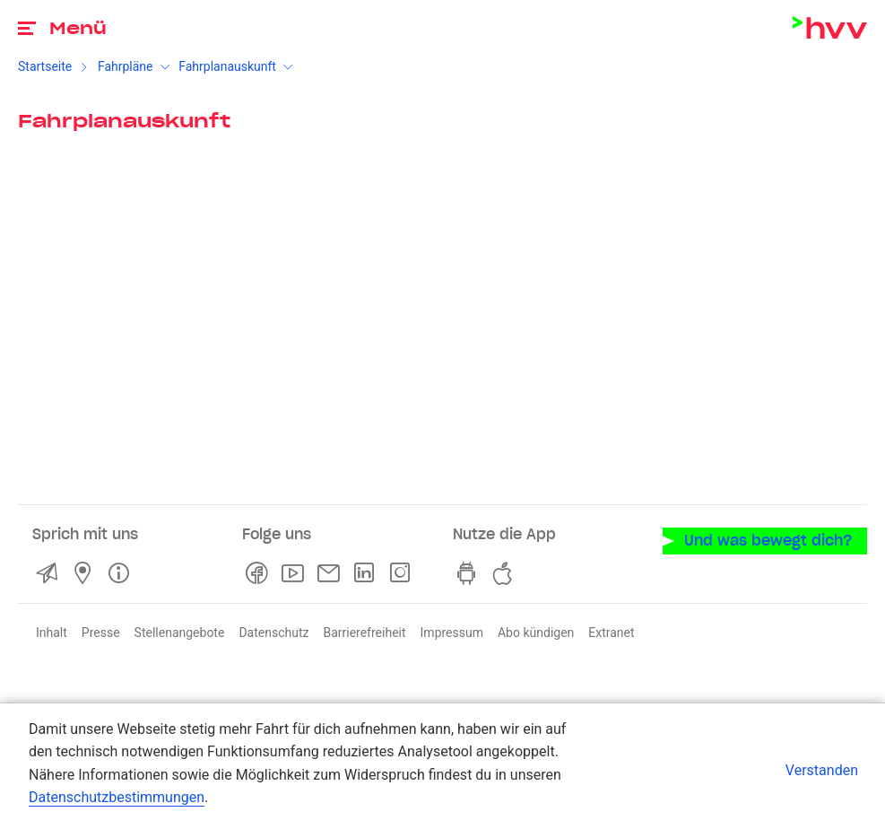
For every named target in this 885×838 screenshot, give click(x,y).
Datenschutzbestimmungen (116, 797)
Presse (101, 632)
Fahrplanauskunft (227, 66)
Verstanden (821, 770)
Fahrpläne (125, 66)
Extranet (611, 632)
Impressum (452, 632)
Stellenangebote (179, 632)
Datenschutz (273, 632)
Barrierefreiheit (364, 632)
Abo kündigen (536, 632)
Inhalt (51, 632)
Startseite (45, 66)
